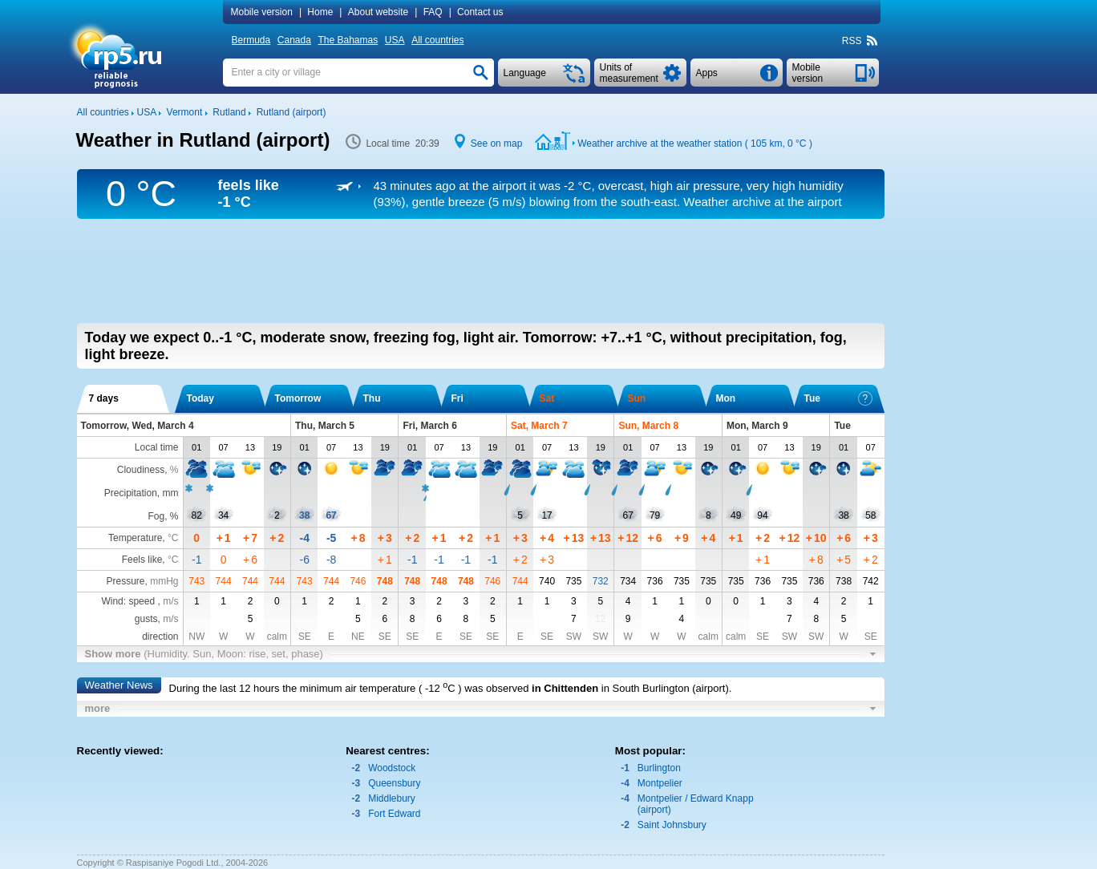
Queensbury (394, 783)
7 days (104, 398)
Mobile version (262, 12)
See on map (497, 143)
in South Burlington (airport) (665, 688)
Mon (726, 398)
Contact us (480, 12)
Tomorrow (298, 398)
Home (320, 12)
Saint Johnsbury (672, 825)
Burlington (659, 768)
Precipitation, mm (141, 493)
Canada (294, 40)
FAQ (433, 12)
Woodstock (391, 768)
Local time (157, 447)
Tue (838, 398)
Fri (457, 398)
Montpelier (660, 783)
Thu (372, 398)
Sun (637, 398)
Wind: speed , (139, 601)
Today (200, 398)
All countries (437, 40)
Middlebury (391, 798)
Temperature (135, 538)
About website (378, 12)
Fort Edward (394, 813)
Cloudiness (140, 469)
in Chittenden (565, 688)
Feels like (142, 559)
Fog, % (163, 516)
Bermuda (251, 40)
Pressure (125, 581)
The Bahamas (348, 40)
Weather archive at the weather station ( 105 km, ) (694, 143)
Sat (547, 398)
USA (395, 40)
